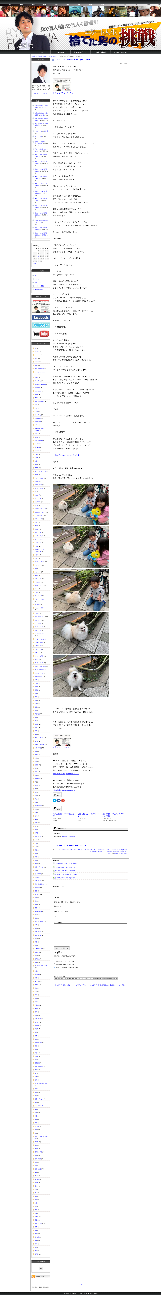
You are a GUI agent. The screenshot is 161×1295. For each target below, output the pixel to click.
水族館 (36, 1008)
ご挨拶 (36, 467)
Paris (36, 404)
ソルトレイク (38, 565)
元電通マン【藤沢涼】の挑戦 (39, 56)
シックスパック (39, 539)
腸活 (36, 1119)
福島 (36, 1080)
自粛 (114, 851)
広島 (36, 870)
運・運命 (37, 1179)
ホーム (41, 52)
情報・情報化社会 (40, 884)
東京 (36, 971)
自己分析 (37, 1126)
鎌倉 (36, 1196)
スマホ (84, 849)
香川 (36, 1243)
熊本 (36, 1035)
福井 (36, 1073)
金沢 (36, 1189)
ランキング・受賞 (40, 669)
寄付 (36, 826)
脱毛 (36, 1116)
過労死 (36, 1182)
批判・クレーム (39, 921)
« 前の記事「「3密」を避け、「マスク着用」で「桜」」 (71, 989)
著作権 (36, 1148)
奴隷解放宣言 (38, 805)
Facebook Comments (68, 836)
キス (36, 491)
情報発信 (37, 887)
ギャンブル (38, 501)
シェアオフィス (39, 536)
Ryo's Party (38, 414)
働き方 (36, 741)
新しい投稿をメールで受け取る (65, 969)
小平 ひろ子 (44, 107)
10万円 (58, 849)
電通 (36, 1220)
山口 (36, 839)
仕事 (36, 707)
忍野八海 (37, 877)
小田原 (36, 833)
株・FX (37, 981)
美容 (36, 1102)
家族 (36, 822)
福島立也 (44, 235)
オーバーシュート (64, 849)
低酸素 (36, 724)
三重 (36, 679)
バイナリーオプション (41, 608)
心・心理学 (38, 873)
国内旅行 (37, 778)
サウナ (36, 525)
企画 (36, 717)
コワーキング (38, 519)
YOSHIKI (37, 447)
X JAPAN (37, 444)
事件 (36, 697)
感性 (36, 901)
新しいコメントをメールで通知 (65, 965)
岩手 (36, 856)
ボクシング (38, 645)
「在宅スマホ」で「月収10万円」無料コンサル (72, 60)
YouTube (37, 450)
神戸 (36, 1069)
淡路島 (36, 1029)
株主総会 (37, 984)
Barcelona (37, 355)
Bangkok (37, 351)
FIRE (36, 358)
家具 (36, 819)
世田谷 (36, 690)
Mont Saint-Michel (40, 401)
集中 (36, 1203)
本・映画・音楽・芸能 (41, 965)
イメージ (37, 481)
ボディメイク (38, 649)
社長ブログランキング (120, 52)
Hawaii (36, 377)
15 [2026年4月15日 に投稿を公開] (38, 256)
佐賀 (36, 731)
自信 (36, 1122)
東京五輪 (37, 974)
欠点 (36, 991)
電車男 (36, 1216)
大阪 (36, 795)
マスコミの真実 (39, 656)
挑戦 (36, 928)
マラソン (37, 659)
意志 (36, 891)
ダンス (36, 575)
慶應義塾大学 (38, 911)
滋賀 (36, 1032)
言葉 (36, 1155)
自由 (36, 1129)
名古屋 (36, 765)
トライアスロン (39, 585)
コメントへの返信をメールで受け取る (66, 972)
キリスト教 (38, 498)
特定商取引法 (38, 1042)
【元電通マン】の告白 (100, 52)
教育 (36, 938)
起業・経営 (38, 1169)
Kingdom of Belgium (40, 384)
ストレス (37, 555)
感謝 (36, 908)
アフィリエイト (39, 478)
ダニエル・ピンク (95, 849)
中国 (36, 693)
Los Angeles (38, 391)
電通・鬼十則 (38, 1223)
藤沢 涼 (46, 131)
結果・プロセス (39, 1099)
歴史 (36, 998)
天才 (36, 799)
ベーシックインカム (40, 639)
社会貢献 (37, 1063)
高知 (36, 1247)
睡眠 (36, 1049)
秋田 (36, 1088)
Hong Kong (38, 380)
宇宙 (36, 812)
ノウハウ (37, 604)
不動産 (36, 683)
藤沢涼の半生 (38, 1152)
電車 (36, 1213)
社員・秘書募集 (39, 1066)
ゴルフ (36, 522)
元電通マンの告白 (40, 744)
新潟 (36, 945)
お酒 (36, 461)
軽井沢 (122, 851)
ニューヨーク (38, 595)
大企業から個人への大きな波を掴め (66, 863)
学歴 (36, 809)
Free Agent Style (39, 368)
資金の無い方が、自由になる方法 (65, 878)
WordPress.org (39, 289)
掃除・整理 (38, 931)
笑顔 (36, 1095)
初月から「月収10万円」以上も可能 (66, 874)
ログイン (37, 279)
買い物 (117, 851)
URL (55, 917)
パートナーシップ (40, 616)
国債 (36, 775)
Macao (36, 394)
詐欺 (36, 1162)
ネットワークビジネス (41, 599)
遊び (36, 1175)
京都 (36, 700)
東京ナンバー (103, 851)
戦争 (36, 918)
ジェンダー (38, 542)
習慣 (36, 1112)
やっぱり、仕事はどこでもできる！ (66, 870)
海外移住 (37, 1025)
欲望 (36, 995)
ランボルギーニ (39, 673)
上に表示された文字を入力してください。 (66, 960)
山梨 (36, 846)
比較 (36, 1001)
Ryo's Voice (38, 421)
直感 (36, 1046)
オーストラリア (39, 488)
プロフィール (38, 131)
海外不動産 (38, 1018)
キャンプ (37, 495)
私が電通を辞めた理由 (41, 1083)
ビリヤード (38, 623)
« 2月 (34, 263)
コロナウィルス (39, 515)
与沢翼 (36, 686)
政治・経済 (38, 935)
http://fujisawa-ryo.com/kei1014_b (66, 774)
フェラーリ (38, 630)
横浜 (36, 988)
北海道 (36, 754)
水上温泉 (37, 1005)
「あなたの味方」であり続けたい (65, 867)
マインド (37, 652)
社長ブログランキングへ (63, 93)
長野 (36, 1199)
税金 (36, 1092)
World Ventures (39, 440)
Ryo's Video (38, 418)
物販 (36, 1039)
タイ (36, 568)
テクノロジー (38, 578)
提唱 (96, 851)
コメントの (39, 286)
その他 (36, 474)
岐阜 (36, 850)
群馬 (36, 1109)
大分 (36, 792)
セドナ (36, 558)
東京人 (109, 851)
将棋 (36, 829)
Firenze (37, 361)
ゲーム (36, 505)
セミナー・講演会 (40, 561)
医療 (36, 758)
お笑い (36, 454)
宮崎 (36, 816)
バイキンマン (109, 849)
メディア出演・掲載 (40, 666)
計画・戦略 (38, 1159)
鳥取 (36, 1250)
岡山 (36, 853)
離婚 (36, 1209)
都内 (126, 851)
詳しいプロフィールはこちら (41, 93)
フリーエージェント (53, 56)
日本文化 (37, 952)
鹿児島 (36, 1254)
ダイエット (38, 572)
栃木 (36, 978)
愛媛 (36, 897)
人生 (36, 703)
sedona (37, 425)
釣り (36, 1192)
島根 (36, 860)
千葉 (36, 761)
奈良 (36, 802)
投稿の (38, 282)
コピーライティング (40, 508)
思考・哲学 (38, 880)
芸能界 (36, 1141)
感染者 (93, 851)
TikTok (36, 433)
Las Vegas (37, 387)
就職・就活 (38, 836)
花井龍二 (42, 115)
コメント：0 (117, 853)
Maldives (37, 397)
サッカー (37, 529)
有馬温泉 (37, 959)
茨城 (36, 1145)
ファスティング (39, 627)
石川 (36, 1059)
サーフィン (38, 532)
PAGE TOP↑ (124, 853)
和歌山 (36, 771)
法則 (36, 1015)
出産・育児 (38, 748)
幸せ (36, 863)
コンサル (80, 849)
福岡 (36, 1076)
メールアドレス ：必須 (61, 911)
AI (35, 348)
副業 (36, 751)
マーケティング (39, 662)
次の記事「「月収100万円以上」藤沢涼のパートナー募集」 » (108, 989)
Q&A (36, 408)
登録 (36, 275)
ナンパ (36, 592)
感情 (36, 904)
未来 (36, 962)
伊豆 (36, 720)
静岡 (36, 1230)
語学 (36, 1165)
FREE (36, 365)
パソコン (37, 613)
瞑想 (36, 1052)
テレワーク (103, 849)
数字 (36, 942)
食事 (36, 1240)
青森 (36, 1226)
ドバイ (36, 589)
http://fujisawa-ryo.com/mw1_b (67, 455)
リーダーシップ (39, 676)
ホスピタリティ (39, 642)
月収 (99, 851)
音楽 (36, 1233)
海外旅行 (37, 1022)
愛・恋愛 (37, 894)
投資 (36, 925)
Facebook (61, 52)
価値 (36, 734)
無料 (112, 851)
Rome (36, 411)
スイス (36, 546)
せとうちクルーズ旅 (40, 471)
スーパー (88, 849)
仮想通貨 (37, 714)
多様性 (36, 785)
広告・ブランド (39, 867)
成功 (36, 914)
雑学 (36, 1206)
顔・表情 (37, 1237)
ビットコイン (38, 620)
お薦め (36, 457)
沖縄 (36, 1012)
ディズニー (38, 582)
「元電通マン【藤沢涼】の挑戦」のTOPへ (71, 845)
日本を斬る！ (38, 948)
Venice (36, 437)
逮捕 (36, 1172)
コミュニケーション (40, 512)
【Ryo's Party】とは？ (81, 52)
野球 (36, 1186)
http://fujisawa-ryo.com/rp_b (64, 790)
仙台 (36, 710)
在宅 (124, 849)
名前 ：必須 (57, 906)
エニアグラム (38, 484)
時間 (36, 955)
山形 (36, 843)
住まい (36, 727)
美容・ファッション (40, 1105)
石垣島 (36, 1056)
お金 (36, 464)
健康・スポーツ (39, 737)
